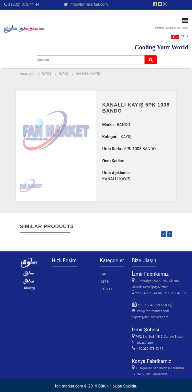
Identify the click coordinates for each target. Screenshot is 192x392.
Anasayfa (27, 74)
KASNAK (106, 289)
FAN (103, 274)
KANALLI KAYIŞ (88, 74)
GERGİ (105, 281)
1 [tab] (96, 246)
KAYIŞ (46, 74)
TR (179, 36)
